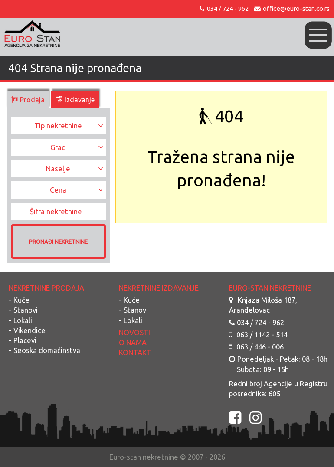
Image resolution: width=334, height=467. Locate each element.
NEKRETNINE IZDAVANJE (159, 288)
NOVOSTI (134, 332)
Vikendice (29, 330)
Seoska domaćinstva (46, 350)
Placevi (24, 340)
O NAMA (133, 342)
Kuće (21, 300)
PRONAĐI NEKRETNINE (58, 241)
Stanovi (25, 310)
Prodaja (28, 100)
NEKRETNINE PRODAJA (46, 288)
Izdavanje (75, 100)
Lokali (22, 320)
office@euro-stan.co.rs (292, 8)
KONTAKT (135, 352)
